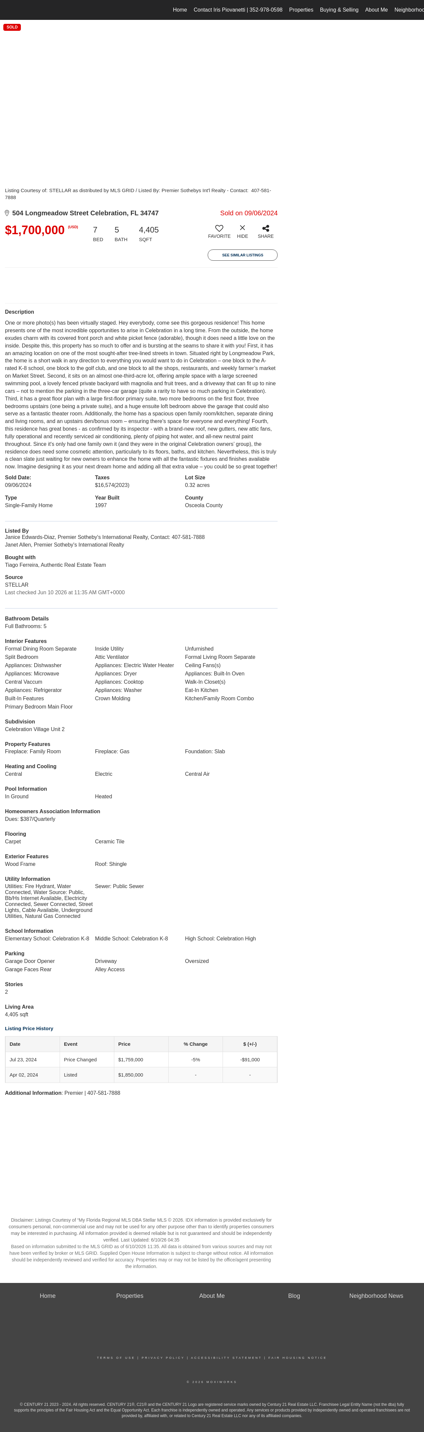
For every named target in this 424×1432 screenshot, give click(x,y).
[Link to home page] (8, 10)
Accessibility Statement (226, 1357)
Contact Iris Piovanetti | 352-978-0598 (238, 10)
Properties (301, 10)
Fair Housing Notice (297, 1357)
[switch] (219, 234)
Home (180, 10)
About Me (376, 10)
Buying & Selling (339, 10)
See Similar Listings (242, 255)
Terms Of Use (116, 1357)
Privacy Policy (163, 1357)
